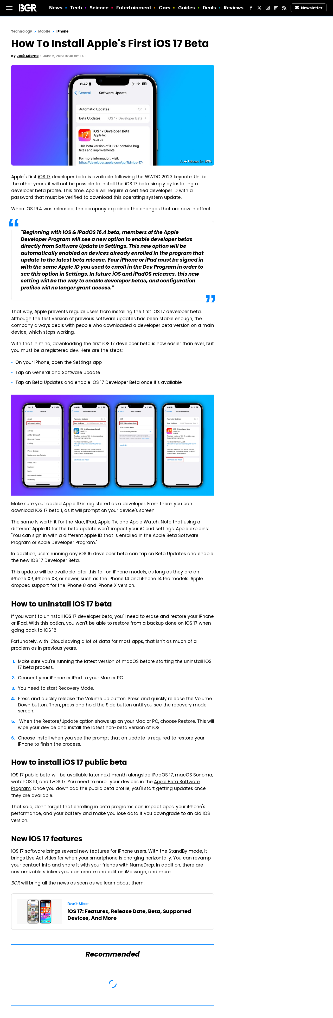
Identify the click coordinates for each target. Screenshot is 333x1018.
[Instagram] (268, 8)
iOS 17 (44, 177)
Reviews (234, 8)
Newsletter (309, 7)
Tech (76, 8)
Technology (21, 31)
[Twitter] (259, 8)
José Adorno (28, 56)
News (55, 8)
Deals (209, 8)
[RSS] (284, 8)
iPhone (62, 31)
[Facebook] (251, 8)
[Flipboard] (276, 8)
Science (99, 8)
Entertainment (133, 8)
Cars (164, 8)
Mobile (44, 31)
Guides (186, 8)
